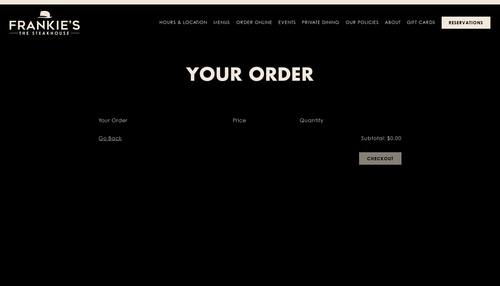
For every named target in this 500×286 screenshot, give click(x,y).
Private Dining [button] (320, 22)
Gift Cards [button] (421, 22)
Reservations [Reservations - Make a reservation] (466, 22)
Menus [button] (221, 22)
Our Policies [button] (362, 22)
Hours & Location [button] (183, 22)
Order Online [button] (254, 22)
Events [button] (287, 22)
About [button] (393, 22)
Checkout (380, 158)
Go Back (110, 138)
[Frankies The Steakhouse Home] (45, 22)
